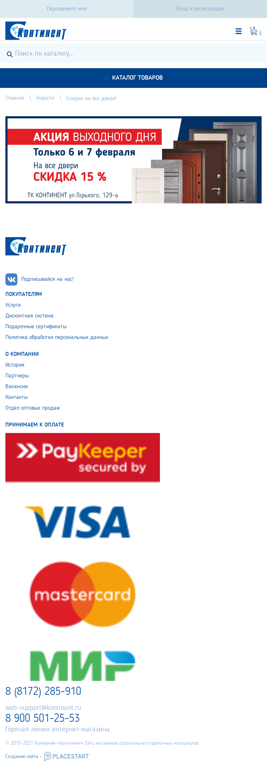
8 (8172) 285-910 (43, 692)
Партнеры (17, 376)
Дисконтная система (29, 316)
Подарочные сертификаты (35, 327)
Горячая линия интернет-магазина (57, 729)
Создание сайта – (23, 756)
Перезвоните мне (67, 9)
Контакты (16, 397)
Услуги (12, 305)
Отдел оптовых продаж (32, 408)
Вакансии (16, 387)
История (14, 365)
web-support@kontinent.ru (43, 708)
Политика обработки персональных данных (56, 337)
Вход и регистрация (200, 9)
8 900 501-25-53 (42, 718)
